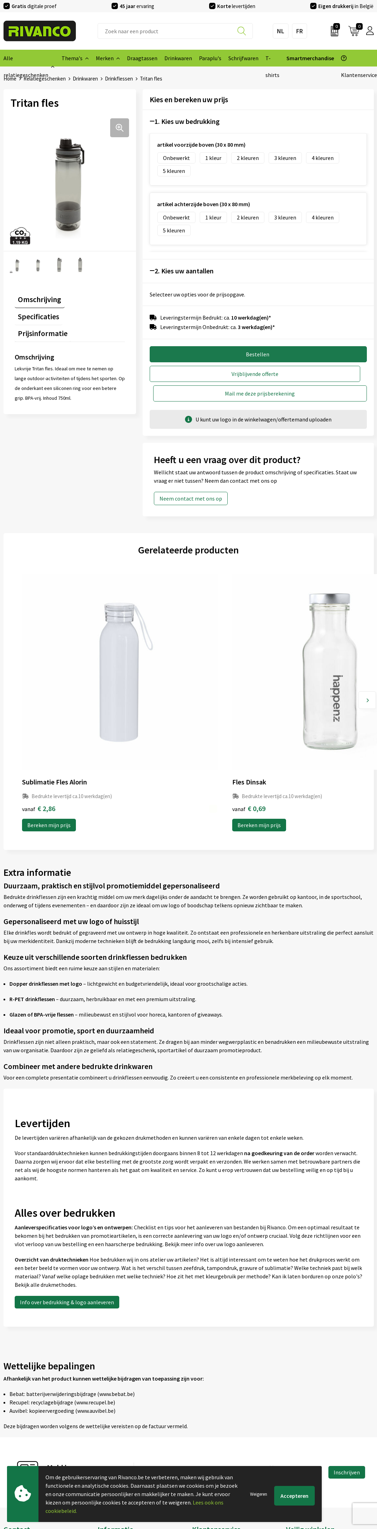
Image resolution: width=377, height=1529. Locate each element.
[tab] (36, 297)
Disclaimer (299, 1439)
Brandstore (205, 1416)
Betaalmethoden (212, 1427)
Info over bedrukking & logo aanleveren (67, 1165)
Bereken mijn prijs (49, 688)
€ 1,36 (212, 672)
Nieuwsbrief (112, 1416)
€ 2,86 (38, 672)
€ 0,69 (125, 672)
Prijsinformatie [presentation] (39, 309)
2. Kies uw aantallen (184, 270)
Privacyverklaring (307, 1427)
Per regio (109, 1439)
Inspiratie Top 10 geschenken (133, 1461)
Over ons (108, 1405)
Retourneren (207, 1439)
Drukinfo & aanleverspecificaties (136, 1450)
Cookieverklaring (306, 1416)
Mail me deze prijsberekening (316, 372)
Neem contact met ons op (190, 477)
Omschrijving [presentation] (36, 295)
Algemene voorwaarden (314, 1405)
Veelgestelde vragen (122, 1427)
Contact (202, 1405)
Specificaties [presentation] (89, 295)
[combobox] (175, 31)
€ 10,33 (301, 672)
